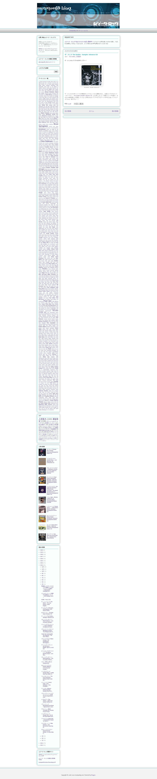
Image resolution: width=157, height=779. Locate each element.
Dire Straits (41, 164)
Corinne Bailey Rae (47, 145)
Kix (39, 244)
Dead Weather (45, 158)
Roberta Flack (45, 329)
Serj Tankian (49, 343)
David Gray (47, 155)
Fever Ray (45, 179)
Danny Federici (45, 151)
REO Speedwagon (51, 312)
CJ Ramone (44, 132)
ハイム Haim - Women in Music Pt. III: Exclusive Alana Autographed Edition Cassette (52, 500)
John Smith (47, 229)
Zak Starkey (50, 408)
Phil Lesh (45, 305)
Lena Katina (41, 246)
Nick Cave (49, 283)
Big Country (50, 109)
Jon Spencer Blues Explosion (52, 232)
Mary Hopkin (52, 263)
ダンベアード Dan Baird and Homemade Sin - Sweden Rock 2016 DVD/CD (52, 536)
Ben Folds (50, 106)
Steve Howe (55, 359)
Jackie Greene (41, 212)
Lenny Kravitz (48, 246)
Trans (57, 389)
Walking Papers (55, 398)
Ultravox (42, 396)
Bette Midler (41, 109)
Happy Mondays (49, 199)
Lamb (57, 244)
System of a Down (53, 372)
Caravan (43, 133)
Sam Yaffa (41, 338)
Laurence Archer (54, 245)
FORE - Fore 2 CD (45, 599)
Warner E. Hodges (49, 400)
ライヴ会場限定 (52, 429)
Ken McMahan (55, 240)
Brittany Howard (42, 124)
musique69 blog (54, 8)
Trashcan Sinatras (43, 390)
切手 (44, 440)
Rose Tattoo (41, 334)
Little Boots (54, 251)
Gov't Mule (55, 194)
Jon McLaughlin (42, 232)
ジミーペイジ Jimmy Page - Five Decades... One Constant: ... (46, 684)
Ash (48, 97)
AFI (45, 84)
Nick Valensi (41, 284)
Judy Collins (49, 234)
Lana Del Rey (42, 245)
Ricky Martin (53, 324)
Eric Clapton (45, 177)
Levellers (41, 247)
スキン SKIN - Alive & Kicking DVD (46, 662)
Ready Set (56, 313)
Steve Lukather (47, 360)
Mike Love (56, 272)
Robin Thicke (52, 329)
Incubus (46, 209)
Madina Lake (55, 255)
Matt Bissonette (52, 264)
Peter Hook (48, 304)
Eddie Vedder (45, 171)
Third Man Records (43, 381)
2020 (41, 550)
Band (54, 101)
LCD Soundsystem (51, 244)
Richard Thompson (43, 321)
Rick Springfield (51, 322)
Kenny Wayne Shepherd (44, 241)
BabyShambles (45, 99)
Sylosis (47, 372)
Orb (47, 292)
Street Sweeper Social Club (44, 367)
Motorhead (43, 277)
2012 (41, 743)
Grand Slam (49, 196)
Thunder (55, 381)
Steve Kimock (41, 360)
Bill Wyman (53, 110)
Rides (44, 325)
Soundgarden (55, 351)
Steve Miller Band (54, 360)
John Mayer (52, 227)
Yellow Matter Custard (43, 407)
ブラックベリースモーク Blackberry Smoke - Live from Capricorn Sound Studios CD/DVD (52, 470)
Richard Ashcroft (47, 319)
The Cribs (54, 376)
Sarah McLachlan (45, 339)
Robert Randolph (50, 328)
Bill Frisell (41, 110)
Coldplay (56, 144)
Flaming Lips (53, 179)
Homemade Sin (54, 203)
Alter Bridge (41, 93)
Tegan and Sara (54, 374)
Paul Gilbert (52, 297)
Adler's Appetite (46, 85)
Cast (51, 134)
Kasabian (56, 237)
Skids (44, 349)
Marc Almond (47, 258)
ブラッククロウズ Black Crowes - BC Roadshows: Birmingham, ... (47, 640)
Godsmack (41, 194)
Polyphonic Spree (54, 306)
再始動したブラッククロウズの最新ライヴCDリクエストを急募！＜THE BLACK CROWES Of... (47, 588)
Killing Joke (46, 242)
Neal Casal (55, 281)
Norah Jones (48, 288)
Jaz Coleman (49, 218)
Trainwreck (48, 389)
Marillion (56, 260)
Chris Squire (55, 141)
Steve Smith (53, 362)
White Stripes (44, 403)
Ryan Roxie (42, 337)
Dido (51, 163)
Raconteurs (41, 313)
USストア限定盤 (42, 434)
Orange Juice (42, 292)
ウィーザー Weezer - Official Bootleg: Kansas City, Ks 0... (46, 690)
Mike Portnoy (51, 274)
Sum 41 (40, 369)
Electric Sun (53, 173)
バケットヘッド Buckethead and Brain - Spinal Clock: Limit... (47, 705)
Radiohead (46, 313)
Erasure (49, 175)
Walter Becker (41, 400)
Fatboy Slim (55, 178)
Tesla (49, 376)
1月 (43, 740)
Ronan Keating (46, 333)
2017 (41, 556)
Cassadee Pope (47, 134)
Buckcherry (55, 127)
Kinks (55, 242)
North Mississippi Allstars (43, 290)
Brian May (49, 122)
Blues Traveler (55, 115)
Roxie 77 (46, 334)
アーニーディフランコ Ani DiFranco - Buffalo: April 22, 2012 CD (47, 647)
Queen (53, 309)
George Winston (46, 191)
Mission (47, 275)
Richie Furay (50, 321)
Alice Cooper (55, 89)
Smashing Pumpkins (51, 350)
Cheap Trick (42, 138)
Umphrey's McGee (49, 396)
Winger (40, 405)
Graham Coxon (48, 195)
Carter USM (41, 134)
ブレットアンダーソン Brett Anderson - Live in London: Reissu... (47, 658)
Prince (45, 309)
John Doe (53, 225)
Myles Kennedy (48, 278)
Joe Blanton (53, 223)
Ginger (41, 192)
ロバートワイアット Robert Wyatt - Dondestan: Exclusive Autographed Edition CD (52, 518)
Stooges (52, 365)
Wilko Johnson (48, 404)
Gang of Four (42, 187)
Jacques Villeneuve (49, 212)
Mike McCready (43, 274)
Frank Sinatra (41, 184)
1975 (54, 81)
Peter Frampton (54, 302)
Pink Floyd (48, 306)
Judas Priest (44, 234)
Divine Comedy (53, 164)
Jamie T (56, 214)
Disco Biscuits (46, 164)
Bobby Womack (50, 118)
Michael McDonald (50, 270)
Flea (57, 179)
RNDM (57, 312)
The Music (47, 378)
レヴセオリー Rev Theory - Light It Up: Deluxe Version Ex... (47, 701)
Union (46, 397)
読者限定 (41, 439)
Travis (50, 390)
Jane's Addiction (42, 215)
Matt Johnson (45, 266)
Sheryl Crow (47, 346)
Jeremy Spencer (52, 219)
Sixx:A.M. (41, 349)
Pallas (45, 295)
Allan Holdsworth (48, 90)
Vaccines (40, 398)
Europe (40, 178)
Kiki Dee (40, 242)
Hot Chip (50, 204)
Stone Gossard (51, 364)
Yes (49, 407)
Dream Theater (50, 167)
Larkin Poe (48, 245)
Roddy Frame (52, 330)
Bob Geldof (48, 117)
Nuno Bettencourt (52, 290)
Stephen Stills (54, 356)
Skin (47, 349)
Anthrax (45, 96)
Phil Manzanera (52, 305)
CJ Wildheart (50, 132)
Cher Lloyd (51, 138)
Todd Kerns (53, 382)
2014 (41, 563)
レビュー (54, 439)
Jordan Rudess (50, 233)
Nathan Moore (49, 281)
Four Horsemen (42, 183)
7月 (43, 577)
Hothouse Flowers (43, 206)
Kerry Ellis (56, 241)
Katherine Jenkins (43, 238)
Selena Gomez (42, 343)
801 (57, 82)
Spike (44, 354)
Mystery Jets (55, 278)
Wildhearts (41, 404)
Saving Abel (51, 339)
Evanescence (45, 178)
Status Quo (46, 356)
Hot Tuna (56, 204)
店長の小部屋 (53, 424)
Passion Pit (46, 296)
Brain (54, 119)
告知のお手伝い (48, 427)
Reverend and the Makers (49, 317)
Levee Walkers (54, 246)
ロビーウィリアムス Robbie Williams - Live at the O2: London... (46, 667)
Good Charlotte (50, 194)
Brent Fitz (56, 121)
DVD (49, 435)
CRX (54, 132)
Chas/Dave (56, 137)
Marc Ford (53, 258)
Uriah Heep (55, 397)
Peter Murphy (55, 304)
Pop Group (41, 308)
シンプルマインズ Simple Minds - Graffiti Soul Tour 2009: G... (47, 673)
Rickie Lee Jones (47, 324)
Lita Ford (49, 251)
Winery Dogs (55, 404)
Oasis (57, 290)
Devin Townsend (45, 162)
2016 (41, 558)
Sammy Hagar (47, 338)
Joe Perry (54, 224)
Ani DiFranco (55, 94)
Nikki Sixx (46, 286)
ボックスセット (47, 439)
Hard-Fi (44, 200)
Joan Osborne (47, 223)
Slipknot (53, 349)
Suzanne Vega (49, 371)
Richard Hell (41, 320)
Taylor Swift (41, 374)
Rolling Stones (53, 332)
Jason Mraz (55, 215)
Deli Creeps (45, 160)
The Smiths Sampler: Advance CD (83, 95)
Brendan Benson (49, 121)
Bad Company (52, 99)
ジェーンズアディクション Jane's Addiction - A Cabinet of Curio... (47, 626)
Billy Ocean (49, 111)
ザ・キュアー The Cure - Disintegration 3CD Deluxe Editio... (47, 609)
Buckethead (42, 129)
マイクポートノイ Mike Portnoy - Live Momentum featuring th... (47, 725)
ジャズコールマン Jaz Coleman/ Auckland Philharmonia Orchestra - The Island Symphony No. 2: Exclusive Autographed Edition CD (52, 490)
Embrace (45, 175)
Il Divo (50, 208)
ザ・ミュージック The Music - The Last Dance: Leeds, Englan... (46, 603)
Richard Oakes (54, 320)
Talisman (50, 373)
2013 (41, 565)
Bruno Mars (45, 127)
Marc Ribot (45, 259)
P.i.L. (43, 295)
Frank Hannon (55, 183)
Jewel (47, 220)
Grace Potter (42, 195)
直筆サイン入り (50, 423)
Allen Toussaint (55, 90)
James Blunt (46, 214)
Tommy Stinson (53, 386)
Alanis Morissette (44, 89)
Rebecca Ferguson (51, 315)
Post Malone (47, 308)
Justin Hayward (53, 236)
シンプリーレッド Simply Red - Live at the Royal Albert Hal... (47, 715)
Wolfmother (48, 405)
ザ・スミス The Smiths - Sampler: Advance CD (47, 617)
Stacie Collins (45, 355)
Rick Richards (42, 322)
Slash (49, 349)
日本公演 (46, 431)
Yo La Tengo (53, 407)
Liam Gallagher (47, 247)
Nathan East (43, 281)
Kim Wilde (51, 242)
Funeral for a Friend (43, 186)
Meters (49, 268)
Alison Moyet (41, 90)
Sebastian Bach (48, 342)
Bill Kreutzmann (47, 110)
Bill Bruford (56, 109)
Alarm (50, 89)
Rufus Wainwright (49, 335)
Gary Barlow (53, 187)
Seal (43, 342)
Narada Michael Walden (50, 279)
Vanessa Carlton (46, 398)
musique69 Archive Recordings (45, 438)
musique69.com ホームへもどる (78, 30)
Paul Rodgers (47, 299)
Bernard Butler (42, 107)
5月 (43, 582)
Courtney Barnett (54, 145)
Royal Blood (41, 335)
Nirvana (44, 287)
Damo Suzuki (45, 149)
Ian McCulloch (54, 207)
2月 (43, 738)
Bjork (40, 113)
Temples (40, 376)
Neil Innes (47, 282)
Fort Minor (47, 182)
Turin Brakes (47, 392)
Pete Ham (47, 302)
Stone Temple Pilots (46, 365)
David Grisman (54, 155)
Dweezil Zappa (53, 169)
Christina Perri (41, 143)
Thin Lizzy (55, 380)
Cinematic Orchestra (53, 143)
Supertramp (52, 369)
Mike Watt (43, 275)
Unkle (50, 397)
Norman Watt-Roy (54, 288)
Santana (53, 338)
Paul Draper (45, 297)
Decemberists (45, 159)
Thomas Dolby (50, 381)
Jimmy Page (55, 221)
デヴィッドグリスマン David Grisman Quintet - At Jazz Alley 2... (47, 731)
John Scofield (42, 229)
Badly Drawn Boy (42, 101)
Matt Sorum (51, 266)
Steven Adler (49, 363)
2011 (41, 745)
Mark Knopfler (46, 262)
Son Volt (43, 351)
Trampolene (52, 389)
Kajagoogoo (45, 237)
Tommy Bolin (51, 385)
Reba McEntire (42, 315)
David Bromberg (48, 154)
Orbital (50, 292)
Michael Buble (55, 268)
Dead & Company (50, 156)
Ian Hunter (48, 207)
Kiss (57, 242)
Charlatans (47, 135)
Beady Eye (45, 105)
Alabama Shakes (45, 88)
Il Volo (53, 208)
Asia (57, 97)
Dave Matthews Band (51, 153)
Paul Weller (53, 299)
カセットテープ (52, 433)
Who (49, 403)
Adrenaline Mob (54, 85)
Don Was (50, 166)
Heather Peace (52, 200)
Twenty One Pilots (54, 392)
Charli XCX (52, 135)
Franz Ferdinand (48, 184)
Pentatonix (43, 302)
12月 (43, 567)
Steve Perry (41, 362)
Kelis (44, 240)
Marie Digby (50, 260)
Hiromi (40, 203)
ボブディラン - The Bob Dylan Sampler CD (47, 613)
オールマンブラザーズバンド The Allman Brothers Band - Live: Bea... (47, 653)
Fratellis (54, 184)
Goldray (44, 194)
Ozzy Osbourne (55, 294)
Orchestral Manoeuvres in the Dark (48, 293)
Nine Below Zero (52, 286)
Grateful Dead (55, 196)
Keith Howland (51, 238)
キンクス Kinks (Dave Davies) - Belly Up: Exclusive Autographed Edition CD (52, 526)
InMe (43, 209)
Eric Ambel (53, 175)
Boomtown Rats (42, 119)
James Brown (52, 214)
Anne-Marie (41, 96)
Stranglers (56, 365)
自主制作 (42, 424)
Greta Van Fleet (42, 198)
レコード (43, 429)
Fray (57, 184)
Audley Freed (46, 98)
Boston (46, 119)
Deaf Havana (52, 158)
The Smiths (72, 56)
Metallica (44, 269)
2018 (41, 554)
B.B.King (40, 99)
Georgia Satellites (54, 191)
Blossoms (44, 115)
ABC (40, 84)
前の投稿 (115, 111)
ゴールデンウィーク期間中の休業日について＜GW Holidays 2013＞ (47, 595)
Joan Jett (41, 223)
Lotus (55, 253)
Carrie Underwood (54, 133)
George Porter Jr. (51, 189)
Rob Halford (48, 325)
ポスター (46, 436)
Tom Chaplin (50, 384)
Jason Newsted (42, 216)
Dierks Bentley (55, 163)
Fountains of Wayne (54, 182)
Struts (44, 368)
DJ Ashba (48, 148)
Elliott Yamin (45, 174)
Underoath (56, 396)
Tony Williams (49, 388)
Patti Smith (52, 296)
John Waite (52, 229)
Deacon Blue (42, 156)
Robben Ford (55, 325)
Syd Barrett (43, 372)
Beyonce (45, 109)
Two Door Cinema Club (43, 393)
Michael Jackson (42, 270)
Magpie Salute (46, 256)
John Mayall (45, 227)
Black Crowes (45, 113)
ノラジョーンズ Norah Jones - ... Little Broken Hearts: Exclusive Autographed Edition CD (52, 509)
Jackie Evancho (54, 211)
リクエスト (45, 426)
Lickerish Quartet (42, 249)
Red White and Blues (51, 316)
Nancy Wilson (42, 279)
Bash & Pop (52, 103)
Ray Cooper (51, 313)
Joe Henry (44, 224)
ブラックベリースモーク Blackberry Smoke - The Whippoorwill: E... (47, 630)
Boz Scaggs (50, 119)
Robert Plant (42, 328)
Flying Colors (42, 182)
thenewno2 (51, 409)
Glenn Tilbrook (47, 192)
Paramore (41, 296)
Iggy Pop (46, 208)
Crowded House (49, 147)
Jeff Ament (41, 219)
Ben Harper (55, 106)
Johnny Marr (44, 231)
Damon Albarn (52, 149)
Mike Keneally (50, 272)
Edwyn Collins (52, 171)
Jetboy (43, 220)
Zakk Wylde (55, 408)
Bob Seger (53, 117)
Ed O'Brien (53, 170)
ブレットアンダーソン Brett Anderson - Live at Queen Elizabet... (47, 621)
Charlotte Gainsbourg (49, 137)
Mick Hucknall (53, 271)
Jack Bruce (53, 209)
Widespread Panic (54, 403)
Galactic (56, 186)
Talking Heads (55, 373)
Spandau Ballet (51, 353)
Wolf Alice (44, 405)
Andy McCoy (49, 94)
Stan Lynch (52, 355)
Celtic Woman (55, 134)
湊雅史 (56, 427)
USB (50, 434)
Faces (50, 178)
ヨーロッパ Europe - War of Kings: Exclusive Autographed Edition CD (52, 451)
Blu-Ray (44, 435)
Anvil (48, 96)
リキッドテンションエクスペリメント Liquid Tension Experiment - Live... (47, 695)
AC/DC (42, 84)
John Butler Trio (46, 225)
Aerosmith (41, 86)
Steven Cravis (55, 363)
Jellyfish (45, 219)
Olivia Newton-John (54, 291)
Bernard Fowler (49, 107)
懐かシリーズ (54, 431)
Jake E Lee (41, 214)
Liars (52, 247)
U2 (53, 395)
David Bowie (41, 154)
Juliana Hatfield (55, 234)
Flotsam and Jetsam (54, 180)
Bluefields (49, 115)
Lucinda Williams (54, 254)
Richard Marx (47, 320)
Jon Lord (56, 231)
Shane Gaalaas (44, 344)
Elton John (52, 174)
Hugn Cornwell (55, 206)
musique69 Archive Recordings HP (47, 762)
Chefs (47, 138)
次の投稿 (68, 111)
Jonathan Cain (42, 233)
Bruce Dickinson (49, 124)
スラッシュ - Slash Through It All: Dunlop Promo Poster (47, 710)
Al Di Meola (53, 86)
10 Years (48, 81)
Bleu (57, 114)
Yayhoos (56, 405)
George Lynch (45, 189)
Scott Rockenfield (52, 341)
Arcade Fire (51, 96)
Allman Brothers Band (51, 92)
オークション (53, 436)
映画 (54, 435)
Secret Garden (55, 342)
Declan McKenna (52, 159)
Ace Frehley (48, 84)
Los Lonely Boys (50, 253)
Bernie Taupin (55, 107)
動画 (55, 438)
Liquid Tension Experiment (47, 250)
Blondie (40, 115)
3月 (43, 736)
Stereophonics (41, 358)
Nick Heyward (55, 283)
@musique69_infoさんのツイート (47, 62)
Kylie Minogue (43, 244)
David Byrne (55, 154)
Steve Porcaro (47, 362)
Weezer (45, 401)
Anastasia (54, 93)
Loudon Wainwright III (46, 254)
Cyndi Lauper (42, 148)
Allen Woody (41, 92)
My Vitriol (56, 277)
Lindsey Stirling (51, 249)
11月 (43, 569)
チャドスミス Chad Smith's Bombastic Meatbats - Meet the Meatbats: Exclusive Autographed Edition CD (52, 480)
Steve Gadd (43, 359)
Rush (54, 335)
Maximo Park (47, 267)
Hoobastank (41, 204)
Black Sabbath (52, 113)
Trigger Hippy (41, 392)
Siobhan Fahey (55, 347)
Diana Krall (41, 163)
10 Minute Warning (42, 81)
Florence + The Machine (44, 180)
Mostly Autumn (52, 275)
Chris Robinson (47, 141)
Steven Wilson (42, 364)
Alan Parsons (53, 88)
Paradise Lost (55, 295)
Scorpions (45, 341)
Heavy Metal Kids (46, 202)
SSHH (46, 337)
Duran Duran (47, 169)
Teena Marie (47, 374)
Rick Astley (56, 321)
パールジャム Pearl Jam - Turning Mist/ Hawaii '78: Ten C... (47, 720)
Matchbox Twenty (45, 264)
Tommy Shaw (46, 386)
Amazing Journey (47, 93)
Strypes (47, 368)
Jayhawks (44, 218)
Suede (56, 368)
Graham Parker (42, 196)
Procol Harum (49, 309)
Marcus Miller (44, 260)
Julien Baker (41, 236)
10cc (52, 81)
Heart (47, 200)
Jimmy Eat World (47, 221)
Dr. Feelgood (43, 167)
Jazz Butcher (55, 218)
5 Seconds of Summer (51, 82)
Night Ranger (48, 284)
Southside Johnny (42, 353)
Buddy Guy (48, 129)
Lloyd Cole (44, 253)
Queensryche (48, 310)
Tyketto (50, 393)
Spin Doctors (48, 354)
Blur (39, 117)
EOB (57, 169)
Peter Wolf (41, 305)
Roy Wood (56, 334)
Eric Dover (50, 177)
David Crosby (41, 155)
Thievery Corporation (47, 380)
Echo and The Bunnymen (45, 170)
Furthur (49, 186)
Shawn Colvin (51, 344)
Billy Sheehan (55, 111)
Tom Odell (41, 385)
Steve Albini (47, 358)
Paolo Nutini (49, 295)
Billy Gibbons (44, 111)
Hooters (46, 204)
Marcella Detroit (51, 259)
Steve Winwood (43, 363)
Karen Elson (51, 237)
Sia (51, 346)
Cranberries (41, 147)
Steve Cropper (53, 358)
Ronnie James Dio (54, 333)
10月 (43, 571)
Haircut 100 (43, 199)
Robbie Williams (43, 326)
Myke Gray (41, 278)
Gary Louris (52, 188)
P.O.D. (40, 295)
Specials (40, 354)
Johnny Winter (51, 231)
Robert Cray (49, 326)
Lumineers (41, 255)
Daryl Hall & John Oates (53, 151)
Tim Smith (47, 382)
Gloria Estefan (55, 192)
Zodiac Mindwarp (42, 409)
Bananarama (50, 101)
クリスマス (44, 433)
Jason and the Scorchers (51, 216)
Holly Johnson (45, 203)
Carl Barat (48, 133)
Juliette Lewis (47, 236)
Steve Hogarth (49, 359)
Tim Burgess (41, 382)
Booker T (56, 118)
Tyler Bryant (49, 395)
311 (45, 82)
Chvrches (47, 143)
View (51, 398)
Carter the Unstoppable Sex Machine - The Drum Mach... (47, 635)
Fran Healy (49, 183)
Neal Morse (41, 282)
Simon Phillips (55, 346)
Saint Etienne (50, 337)
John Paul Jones (48, 228)
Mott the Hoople (49, 277)
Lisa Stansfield (45, 251)
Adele (40, 85)
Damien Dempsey (54, 148)
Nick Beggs (44, 283)
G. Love (53, 186)
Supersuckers (46, 369)
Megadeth (52, 267)
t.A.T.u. (47, 409)
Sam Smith (56, 337)
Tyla (53, 393)
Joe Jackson (49, 224)
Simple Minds (42, 347)
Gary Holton (46, 188)
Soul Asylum (49, 351)
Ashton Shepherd (52, 97)
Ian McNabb (41, 208)
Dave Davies (42, 152)
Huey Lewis (49, 206)
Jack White (46, 211)
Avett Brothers (52, 98)
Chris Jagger (53, 139)
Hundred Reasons (42, 207)
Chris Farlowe (47, 139)
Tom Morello (55, 384)
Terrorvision (45, 376)
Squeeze (54, 354)
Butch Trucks (51, 130)
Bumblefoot (45, 130)
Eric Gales (56, 177)
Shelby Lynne (41, 346)
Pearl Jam (47, 301)
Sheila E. (56, 344)
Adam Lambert (55, 84)
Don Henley (45, 166)
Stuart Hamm (52, 368)
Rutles (57, 335)
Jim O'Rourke (52, 220)
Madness (40, 256)
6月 (43, 579)
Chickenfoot (41, 139)
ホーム (91, 111)
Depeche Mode (51, 160)
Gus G (56, 198)
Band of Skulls (44, 102)
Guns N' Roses (50, 198)
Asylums (40, 98)
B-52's (57, 98)
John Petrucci (55, 228)
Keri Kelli (52, 241)
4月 (43, 584)
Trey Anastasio (55, 390)
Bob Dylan (43, 117)
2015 (41, 560)
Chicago (56, 138)
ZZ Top (45, 408)
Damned (40, 149)
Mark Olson (52, 262)
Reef (57, 316)
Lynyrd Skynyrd (47, 255)
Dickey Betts (47, 163)
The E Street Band (47, 377)
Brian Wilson (55, 122)
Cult (54, 147)
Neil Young (53, 282)
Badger (56, 99)
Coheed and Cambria (43, 144)
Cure (57, 147)
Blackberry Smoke (50, 114)
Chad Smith (41, 135)
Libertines (56, 247)
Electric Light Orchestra (46, 173)
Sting (46, 364)
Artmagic (56, 96)
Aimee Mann (46, 86)
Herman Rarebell (54, 202)
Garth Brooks (47, 187)
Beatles (50, 105)
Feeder (40, 179)
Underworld (41, 397)
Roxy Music (50, 334)
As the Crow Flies (43, 97)
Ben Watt (45, 106)
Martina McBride (45, 263)
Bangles (50, 102)
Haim (40, 199)
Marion (40, 262)
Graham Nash (55, 195)
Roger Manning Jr (45, 332)
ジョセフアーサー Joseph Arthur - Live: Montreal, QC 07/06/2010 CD (52, 460)
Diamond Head (55, 162)
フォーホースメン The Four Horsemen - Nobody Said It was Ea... (46, 678)
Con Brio (40, 145)
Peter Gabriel (42, 304)
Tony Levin (44, 388)
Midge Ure (44, 272)
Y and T (53, 405)
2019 (41, 552)
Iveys (49, 209)
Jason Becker (49, 215)
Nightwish (54, 284)
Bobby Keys (43, 118)
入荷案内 (78, 56)
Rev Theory (41, 317)
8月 (43, 575)
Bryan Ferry (50, 127)
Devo (50, 162)
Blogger (93, 775)
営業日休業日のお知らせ (45, 430)
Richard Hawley (55, 319)
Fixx (49, 179)
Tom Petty (46, 385)
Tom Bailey (45, 384)
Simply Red (48, 347)
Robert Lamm (55, 326)
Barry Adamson (45, 103)
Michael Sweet (46, 271)
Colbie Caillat (51, 144)
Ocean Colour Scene (44, 291)
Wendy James (50, 401)
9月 (43, 573)
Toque (43, 389)
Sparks (57, 353)
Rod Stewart (45, 330)
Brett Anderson (42, 122)
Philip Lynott (43, 306)
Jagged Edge (55, 212)
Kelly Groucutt (48, 240)
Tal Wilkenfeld (44, 373)
